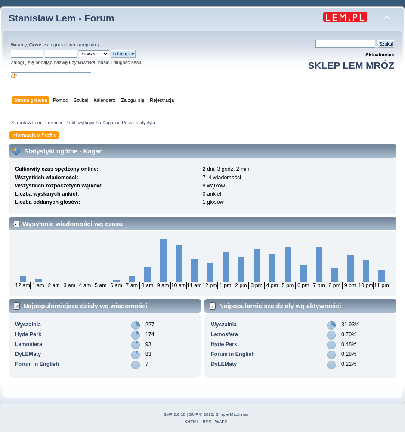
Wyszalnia (28, 325)
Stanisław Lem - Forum (61, 18)
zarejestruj (88, 44)
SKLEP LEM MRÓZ (351, 65)
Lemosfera (28, 344)
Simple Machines (232, 414)
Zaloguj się (55, 44)
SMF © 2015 (201, 414)
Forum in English (37, 364)
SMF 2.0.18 (174, 414)
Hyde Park (28, 334)
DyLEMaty (28, 354)
